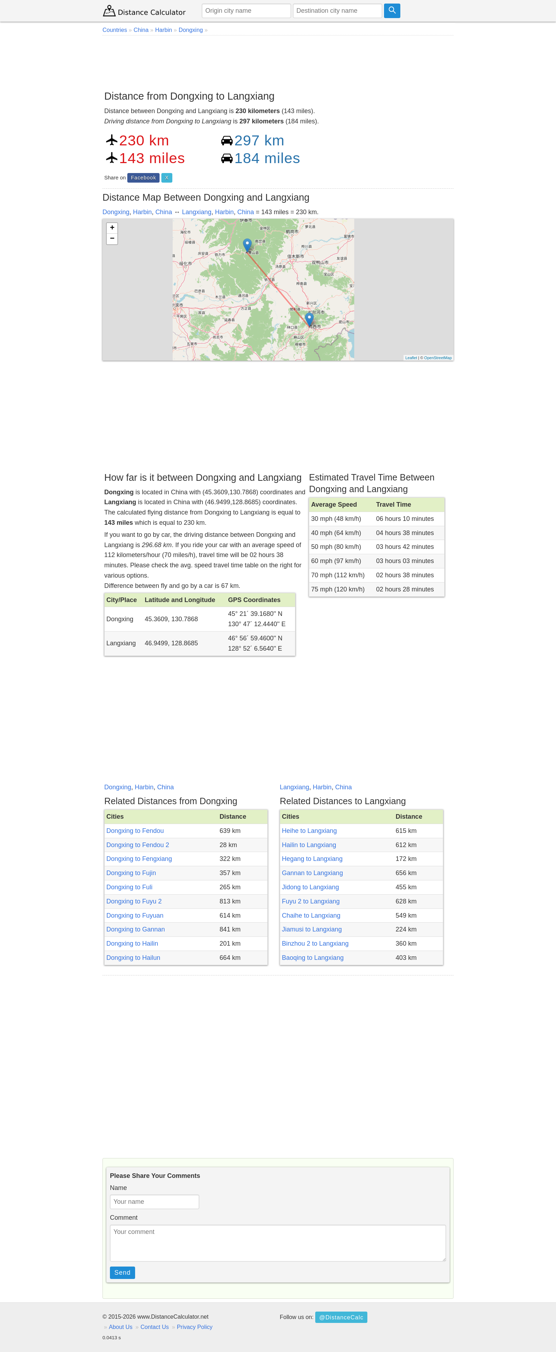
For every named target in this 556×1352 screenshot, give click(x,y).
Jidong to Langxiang (310, 887)
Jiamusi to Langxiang (312, 929)
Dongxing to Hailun (133, 957)
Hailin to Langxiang (309, 845)
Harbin (142, 212)
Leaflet (411, 358)
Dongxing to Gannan (135, 929)
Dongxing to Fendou (135, 830)
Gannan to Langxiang (312, 873)
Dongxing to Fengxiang (139, 858)
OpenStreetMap (438, 358)
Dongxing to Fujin (131, 873)
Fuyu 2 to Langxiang (311, 901)
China (163, 212)
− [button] (112, 239)
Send (123, 1272)
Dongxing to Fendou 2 (137, 845)
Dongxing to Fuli (129, 887)
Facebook (143, 177)
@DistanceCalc (341, 1317)
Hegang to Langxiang (312, 858)
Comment (124, 1217)
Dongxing (115, 212)
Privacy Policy (195, 1327)
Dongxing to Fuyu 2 (134, 901)
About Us (121, 1327)
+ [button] (112, 228)
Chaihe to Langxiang (311, 915)
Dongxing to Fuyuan (134, 915)
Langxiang (196, 212)
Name (118, 1187)
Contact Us (154, 1327)
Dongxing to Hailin (132, 943)
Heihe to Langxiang (309, 830)
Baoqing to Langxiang (313, 957)
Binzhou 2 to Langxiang (315, 943)
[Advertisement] (278, 60)
